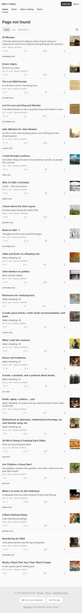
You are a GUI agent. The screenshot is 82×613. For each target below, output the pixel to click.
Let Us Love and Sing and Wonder (21, 105)
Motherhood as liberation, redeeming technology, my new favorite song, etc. (32, 421)
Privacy (40, 593)
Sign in (76, 4)
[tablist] (16, 29)
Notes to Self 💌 (11, 230)
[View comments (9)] (26, 368)
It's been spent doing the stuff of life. (20, 210)
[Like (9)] (4, 433)
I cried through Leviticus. (16, 156)
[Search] (77, 29)
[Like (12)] (5, 241)
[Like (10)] (5, 116)
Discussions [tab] (23, 29)
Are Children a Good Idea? (17, 464)
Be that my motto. (11, 67)
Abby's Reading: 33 (11, 379)
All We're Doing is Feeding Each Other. (24, 440)
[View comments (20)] (26, 502)
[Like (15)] (5, 75)
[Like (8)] (4, 412)
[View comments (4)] (26, 193)
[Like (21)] (5, 351)
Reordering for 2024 (13, 538)
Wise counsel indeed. (12, 275)
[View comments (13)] (26, 351)
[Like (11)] (5, 92)
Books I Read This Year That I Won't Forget (26, 562)
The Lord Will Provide (14, 81)
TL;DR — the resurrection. (15, 186)
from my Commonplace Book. (17, 444)
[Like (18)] (5, 51)
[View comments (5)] (25, 217)
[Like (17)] (5, 451)
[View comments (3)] (25, 51)
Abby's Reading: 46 (11, 257)
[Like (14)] (5, 169)
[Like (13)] (5, 143)
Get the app (54, 600)
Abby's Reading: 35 (11, 343)
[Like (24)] (5, 193)
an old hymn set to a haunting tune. (20, 85)
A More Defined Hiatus (15, 515)
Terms (48, 593)
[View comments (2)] (26, 92)
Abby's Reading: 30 (11, 426)
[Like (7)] (4, 264)
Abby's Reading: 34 (11, 361)
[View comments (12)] (26, 386)
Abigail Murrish (15, 47)
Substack (28, 607)
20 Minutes (8, 37)
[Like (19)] (5, 549)
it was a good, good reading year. (18, 566)
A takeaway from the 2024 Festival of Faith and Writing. (29, 494)
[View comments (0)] (25, 116)
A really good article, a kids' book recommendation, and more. (33, 315)
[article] (41, 44)
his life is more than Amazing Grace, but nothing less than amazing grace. (30, 134)
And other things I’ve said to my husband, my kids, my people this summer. (32, 161)
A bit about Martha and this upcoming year (23, 542)
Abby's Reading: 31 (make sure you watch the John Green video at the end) (33, 404)
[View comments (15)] (26, 451)
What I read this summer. (16, 340)
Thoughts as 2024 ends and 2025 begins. (22, 233)
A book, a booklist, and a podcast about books (28, 375)
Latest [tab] (6, 29)
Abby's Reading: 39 (11, 299)
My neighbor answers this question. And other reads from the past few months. (32, 469)
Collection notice (60, 593)
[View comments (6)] (25, 75)
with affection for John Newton (19, 129)
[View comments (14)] (26, 241)
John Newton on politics (16, 271)
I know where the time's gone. (19, 206)
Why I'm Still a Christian (15, 182)
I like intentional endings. (14, 518)
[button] (5, 9)
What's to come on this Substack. (21, 491)
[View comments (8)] (25, 143)
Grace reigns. (9, 64)
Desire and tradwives (14, 357)
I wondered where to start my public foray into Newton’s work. (33, 109)
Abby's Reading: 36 (11, 320)
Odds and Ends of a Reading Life (20, 254)
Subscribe (66, 4)
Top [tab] (13, 29)
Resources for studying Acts (18, 295)
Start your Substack (32, 600)
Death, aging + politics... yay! (18, 399)
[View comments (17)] (26, 549)
